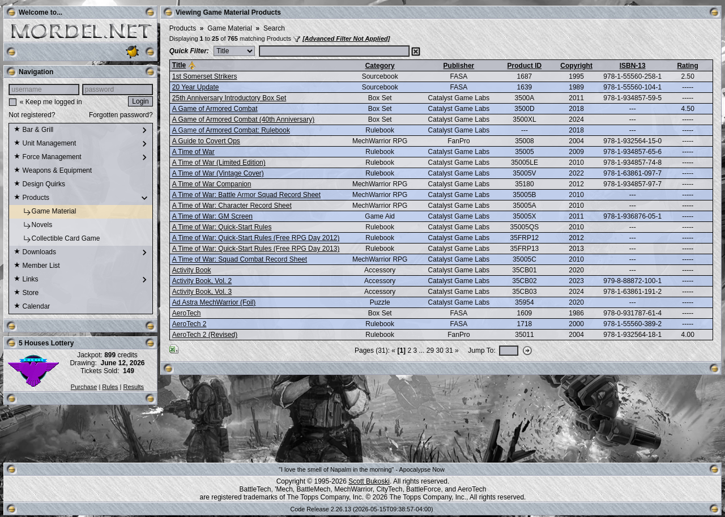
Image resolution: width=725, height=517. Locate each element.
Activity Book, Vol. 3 (202, 292)
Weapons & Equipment (52, 171)
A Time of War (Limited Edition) (219, 162)
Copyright (576, 66)
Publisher (459, 66)
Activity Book (191, 270)
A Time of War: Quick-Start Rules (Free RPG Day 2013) (256, 249)
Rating (687, 66)
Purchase (84, 386)
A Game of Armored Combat (215, 109)
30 (439, 350)
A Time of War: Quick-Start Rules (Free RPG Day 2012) (256, 238)
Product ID (525, 66)
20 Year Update (195, 87)
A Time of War (193, 152)
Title (179, 65)
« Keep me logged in (51, 102)
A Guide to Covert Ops (206, 141)
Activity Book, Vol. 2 (202, 281)
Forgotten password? (121, 115)
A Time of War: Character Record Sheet (232, 206)
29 (430, 350)
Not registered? (31, 115)
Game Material (44, 211)
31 (449, 350)
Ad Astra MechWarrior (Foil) (214, 302)
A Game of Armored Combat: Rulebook (231, 130)
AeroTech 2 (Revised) (204, 335)
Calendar (31, 307)
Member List (36, 266)
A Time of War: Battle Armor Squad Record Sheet (246, 195)
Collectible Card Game (56, 239)
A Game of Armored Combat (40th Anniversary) (243, 119)
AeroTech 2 (189, 324)
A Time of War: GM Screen (212, 216)
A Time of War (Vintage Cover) (218, 173)
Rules (110, 386)
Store (26, 293)
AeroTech (186, 313)
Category (380, 66)
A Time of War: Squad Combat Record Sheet (239, 259)
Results (133, 386)
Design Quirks (39, 184)
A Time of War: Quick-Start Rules (222, 227)
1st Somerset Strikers (204, 76)
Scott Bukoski (369, 481)
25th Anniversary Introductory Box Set (229, 98)
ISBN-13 (633, 66)
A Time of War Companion (211, 184)
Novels (32, 225)
